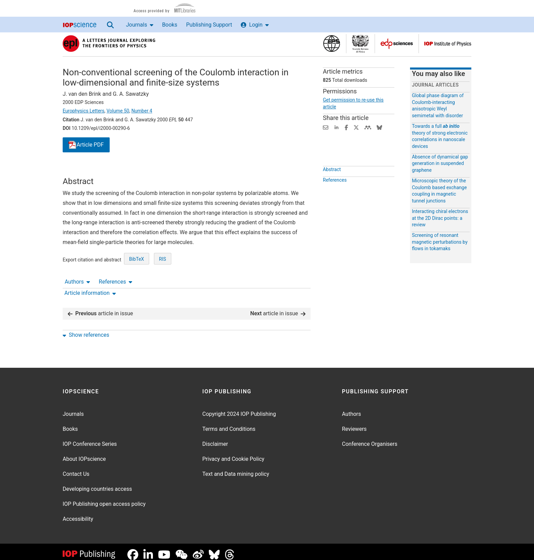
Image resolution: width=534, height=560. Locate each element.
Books (169, 24)
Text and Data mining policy (235, 468)
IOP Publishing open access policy (104, 498)
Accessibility (78, 513)
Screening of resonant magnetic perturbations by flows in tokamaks (439, 241)
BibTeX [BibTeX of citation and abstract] (136, 284)
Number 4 (141, 110)
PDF (86, 145)
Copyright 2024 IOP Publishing (239, 408)
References (115, 170)
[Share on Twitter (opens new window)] (356, 127)
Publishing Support (209, 24)
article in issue (100, 308)
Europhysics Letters (84, 110)
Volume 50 (118, 110)
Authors (77, 170)
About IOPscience (84, 453)
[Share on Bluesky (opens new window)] (379, 127)
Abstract (332, 185)
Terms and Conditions (228, 423)
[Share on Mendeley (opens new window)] (367, 127)
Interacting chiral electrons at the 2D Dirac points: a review (440, 218)
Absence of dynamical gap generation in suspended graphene (440, 163)
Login (254, 24)
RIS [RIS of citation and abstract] (162, 284)
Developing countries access (97, 483)
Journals (139, 24)
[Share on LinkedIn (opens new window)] (336, 127)
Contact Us (76, 468)
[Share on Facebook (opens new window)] (346, 127)
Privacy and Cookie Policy (233, 453)
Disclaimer (215, 438)
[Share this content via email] (325, 127)
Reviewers (354, 423)
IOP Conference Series (90, 438)
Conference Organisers (369, 438)
